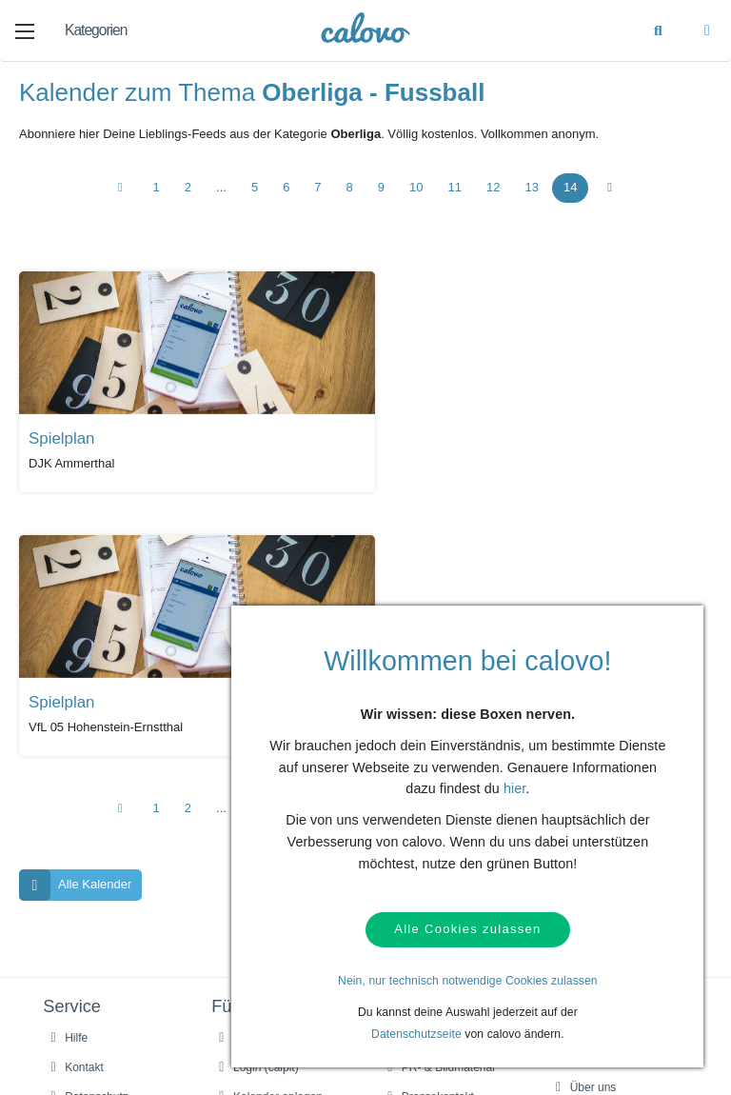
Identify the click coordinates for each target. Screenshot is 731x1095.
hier (514, 789)
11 (455, 189)
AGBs (69, 854)
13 (531, 189)
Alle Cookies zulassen (467, 930)
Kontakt (74, 796)
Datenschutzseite (416, 1034)
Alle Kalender (75, 612)
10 (416, 189)
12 (493, 189)
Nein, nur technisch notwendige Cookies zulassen (468, 980)
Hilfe (66, 766)
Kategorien (96, 30)
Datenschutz (86, 825)
